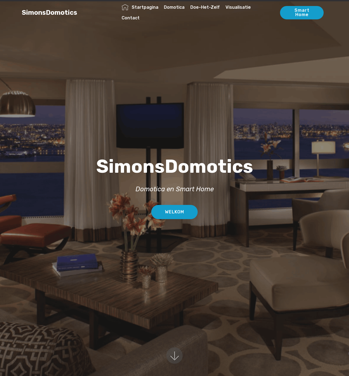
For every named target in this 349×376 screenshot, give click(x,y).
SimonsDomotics (64, 12)
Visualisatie (238, 7)
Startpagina (140, 7)
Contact (131, 17)
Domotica (174, 7)
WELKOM (174, 211)
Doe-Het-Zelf (205, 7)
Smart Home (301, 12)
